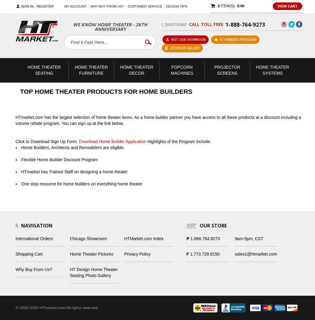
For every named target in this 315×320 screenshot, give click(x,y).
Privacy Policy (137, 254)
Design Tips (176, 6)
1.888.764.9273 (205, 238)
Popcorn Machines (182, 70)
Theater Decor (136, 70)
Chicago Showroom (88, 238)
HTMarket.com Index (144, 238)
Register (45, 6)
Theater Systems (272, 70)
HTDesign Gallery (182, 48)
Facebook (299, 24)
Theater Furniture (91, 70)
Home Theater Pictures (92, 254)
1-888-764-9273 (245, 24)
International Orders (34, 238)
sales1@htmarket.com (256, 254)
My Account (75, 6)
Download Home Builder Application (112, 141)
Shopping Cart (29, 254)
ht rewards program (235, 40)
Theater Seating (44, 70)
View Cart (287, 6)
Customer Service (145, 6)
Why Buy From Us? (34, 269)
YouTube (284, 24)
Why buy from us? (107, 6)
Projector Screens (227, 70)
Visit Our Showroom (186, 40)
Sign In (27, 6)
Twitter (291, 24)
